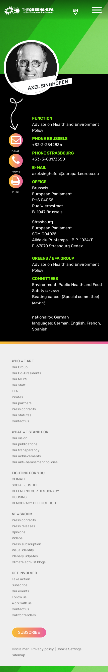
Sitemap (18, 655)
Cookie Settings (69, 649)
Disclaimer (20, 649)
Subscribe (29, 632)
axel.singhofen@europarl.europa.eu (65, 173)
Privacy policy (42, 649)
